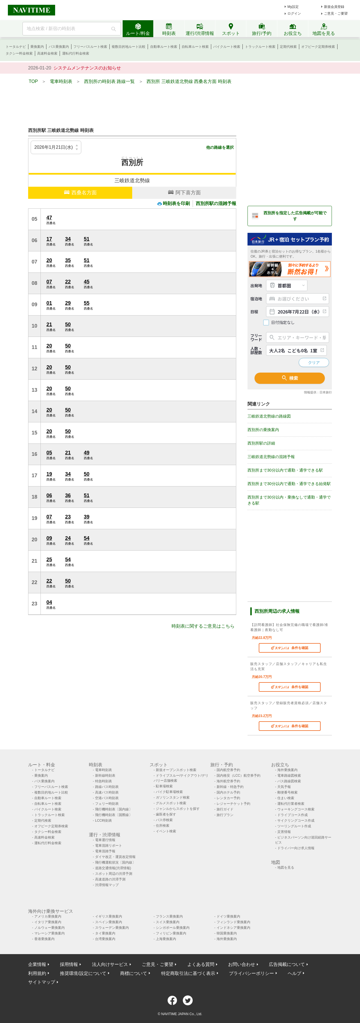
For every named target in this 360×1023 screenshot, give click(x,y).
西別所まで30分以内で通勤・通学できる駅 (285, 470)
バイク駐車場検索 (169, 792)
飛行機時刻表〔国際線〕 (113, 815)
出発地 (256, 285)
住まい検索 (285, 798)
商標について (133, 973)
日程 (254, 312)
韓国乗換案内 (227, 933)
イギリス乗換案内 (108, 916)
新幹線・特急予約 (230, 787)
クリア (314, 362)
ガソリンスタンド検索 (173, 797)
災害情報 (284, 832)
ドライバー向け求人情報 (295, 848)
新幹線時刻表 (105, 776)
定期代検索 (288, 47)
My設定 (293, 7)
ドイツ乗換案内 (228, 916)
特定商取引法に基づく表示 (188, 973)
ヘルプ (294, 973)
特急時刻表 (103, 781)
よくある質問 (200, 964)
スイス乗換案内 (167, 922)
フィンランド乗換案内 (233, 922)
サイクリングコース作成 (295, 821)
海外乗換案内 (287, 770)
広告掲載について (287, 964)
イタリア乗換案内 (47, 922)
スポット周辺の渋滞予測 (113, 874)
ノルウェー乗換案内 (49, 928)
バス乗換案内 (59, 47)
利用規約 (37, 973)
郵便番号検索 (287, 792)
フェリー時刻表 (107, 804)
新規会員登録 (334, 7)
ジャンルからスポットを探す (178, 809)
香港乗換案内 (44, 939)
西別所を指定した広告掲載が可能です (295, 216)
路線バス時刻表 (107, 787)
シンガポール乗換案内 (173, 928)
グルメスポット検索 (171, 803)
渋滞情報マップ (107, 885)
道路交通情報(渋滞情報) (113, 868)
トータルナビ (16, 47)
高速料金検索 (47, 53)
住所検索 (162, 826)
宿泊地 (256, 299)
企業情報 (37, 964)
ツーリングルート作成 (294, 826)
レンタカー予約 (228, 798)
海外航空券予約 (228, 781)
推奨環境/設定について (83, 973)
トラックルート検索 (260, 47)
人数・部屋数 (256, 350)
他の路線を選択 (220, 147)
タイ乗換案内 (105, 933)
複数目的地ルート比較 (128, 47)
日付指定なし (283, 322)
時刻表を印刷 (174, 203)
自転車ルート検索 (195, 47)
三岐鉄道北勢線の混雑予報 (271, 456)
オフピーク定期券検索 (318, 47)
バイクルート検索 (226, 47)
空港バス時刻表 (107, 798)
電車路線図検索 (289, 776)
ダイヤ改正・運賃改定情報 (115, 857)
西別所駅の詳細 (261, 443)
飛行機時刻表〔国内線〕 (113, 809)
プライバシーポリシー (251, 973)
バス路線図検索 (289, 781)
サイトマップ (41, 982)
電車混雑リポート (108, 846)
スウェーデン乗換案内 (112, 928)
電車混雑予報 (105, 851)
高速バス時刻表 (107, 792)
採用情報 (69, 964)
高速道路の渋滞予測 (110, 879)
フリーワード (256, 337)
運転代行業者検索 (290, 804)
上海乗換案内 (166, 939)
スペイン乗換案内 (108, 922)
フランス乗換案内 (169, 916)
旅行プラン (225, 815)
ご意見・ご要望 (336, 13)
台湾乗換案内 (105, 939)
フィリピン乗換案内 (171, 933)
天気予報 (284, 787)
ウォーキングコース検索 (295, 809)
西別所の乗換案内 (263, 429)
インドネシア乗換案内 (233, 928)
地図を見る (285, 867)
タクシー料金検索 (19, 53)
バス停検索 (164, 820)
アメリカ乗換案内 (47, 916)
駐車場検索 (164, 786)
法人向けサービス (110, 964)
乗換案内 (37, 47)
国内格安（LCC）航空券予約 (238, 776)
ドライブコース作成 (292, 815)
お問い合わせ (241, 964)
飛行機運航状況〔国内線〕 (115, 862)
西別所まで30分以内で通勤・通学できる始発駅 (289, 483)
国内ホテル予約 (228, 792)
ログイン (294, 13)
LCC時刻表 (103, 821)
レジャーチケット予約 (233, 804)
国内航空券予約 (228, 770)
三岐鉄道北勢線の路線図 (269, 416)
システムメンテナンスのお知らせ (87, 68)
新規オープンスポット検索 (176, 770)
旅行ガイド (225, 809)
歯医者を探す (166, 814)
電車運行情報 (105, 840)
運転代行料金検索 (75, 53)
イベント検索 (166, 831)
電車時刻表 (103, 770)
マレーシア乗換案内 (49, 933)
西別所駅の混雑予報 (216, 203)
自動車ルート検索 (163, 47)
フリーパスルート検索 (90, 47)
